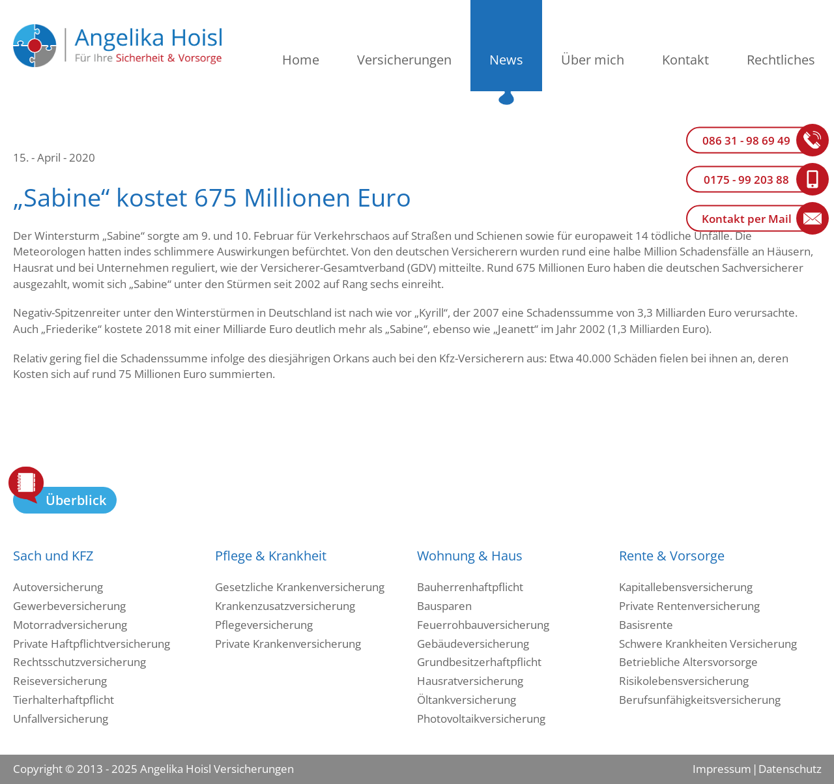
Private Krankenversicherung (288, 643)
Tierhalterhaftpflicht (63, 699)
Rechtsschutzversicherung (79, 661)
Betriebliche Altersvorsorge (688, 661)
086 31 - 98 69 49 (746, 140)
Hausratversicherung (470, 680)
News (506, 59)
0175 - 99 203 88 (746, 179)
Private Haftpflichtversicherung (91, 643)
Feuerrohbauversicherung (483, 624)
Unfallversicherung (60, 718)
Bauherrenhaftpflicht (470, 586)
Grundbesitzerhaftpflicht (479, 661)
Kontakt (685, 59)
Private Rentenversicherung (689, 605)
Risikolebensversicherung (684, 680)
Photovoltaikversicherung (481, 718)
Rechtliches (781, 59)
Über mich (592, 59)
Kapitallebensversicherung (686, 586)
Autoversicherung (58, 586)
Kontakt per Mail (747, 218)
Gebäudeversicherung (473, 643)
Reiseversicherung (60, 680)
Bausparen (444, 605)
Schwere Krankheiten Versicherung (708, 643)
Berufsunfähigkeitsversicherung (700, 699)
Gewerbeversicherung (69, 605)
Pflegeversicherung (264, 624)
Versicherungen (404, 59)
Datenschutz (789, 768)
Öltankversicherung (466, 699)
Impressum (722, 768)
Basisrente (646, 624)
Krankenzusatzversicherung (285, 605)
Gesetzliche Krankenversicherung (299, 586)
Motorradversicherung (70, 624)
